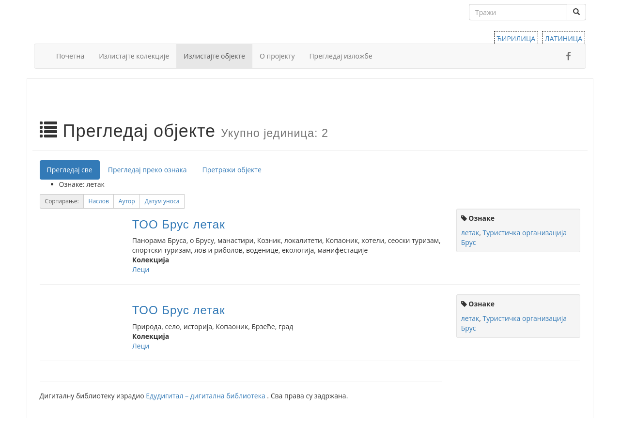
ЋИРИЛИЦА (516, 38)
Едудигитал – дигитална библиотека (206, 395)
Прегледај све (70, 169)
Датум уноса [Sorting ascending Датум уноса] (162, 201)
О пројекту (277, 56)
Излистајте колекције (134, 56)
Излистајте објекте (214, 56)
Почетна (70, 56)
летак (470, 232)
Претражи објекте (232, 169)
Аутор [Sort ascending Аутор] (127, 201)
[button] (98, 201)
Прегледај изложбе (340, 56)
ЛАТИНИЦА (563, 38)
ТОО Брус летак (178, 224)
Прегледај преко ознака (147, 169)
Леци (140, 269)
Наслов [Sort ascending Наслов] (99, 201)
